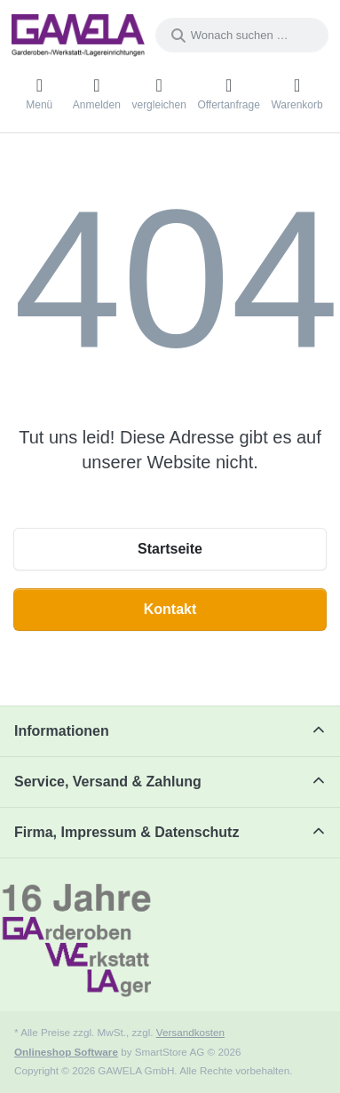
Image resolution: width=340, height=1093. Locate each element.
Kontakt (170, 609)
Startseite (170, 548)
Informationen (61, 730)
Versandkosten (190, 1032)
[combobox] (241, 35)
